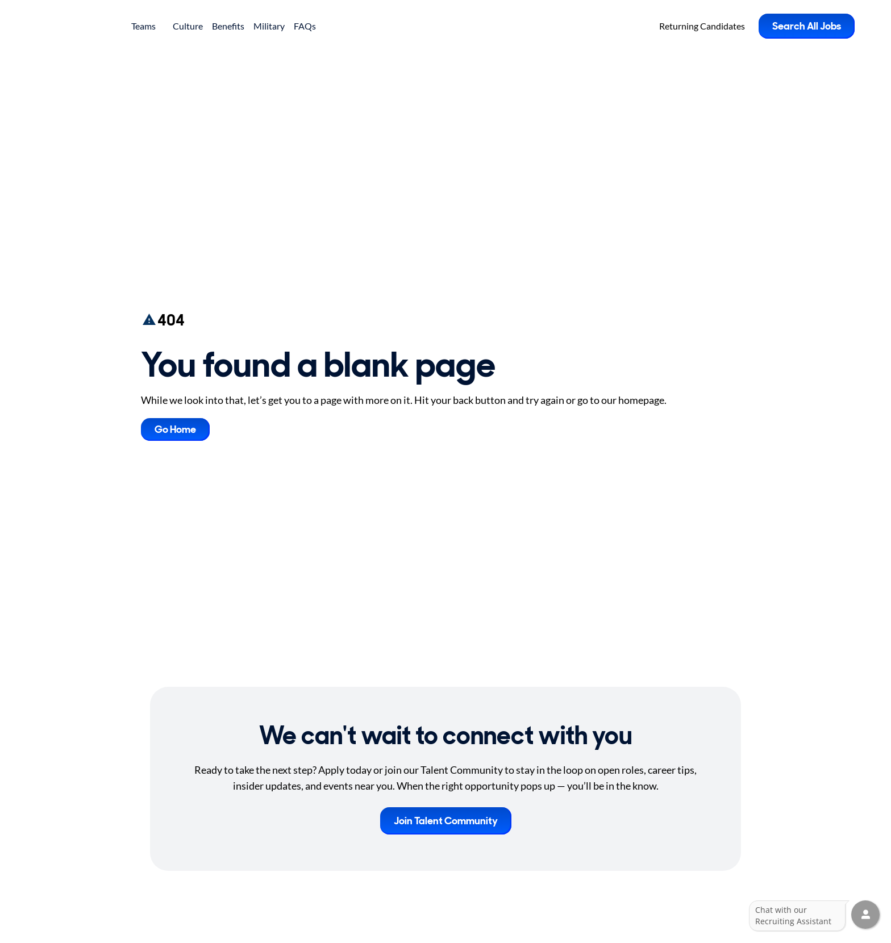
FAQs (305, 25)
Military (269, 25)
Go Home (175, 429)
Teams (147, 25)
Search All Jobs (806, 26)
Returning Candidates (702, 25)
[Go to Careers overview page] (77, 26)
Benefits (228, 25)
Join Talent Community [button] (446, 821)
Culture (188, 25)
